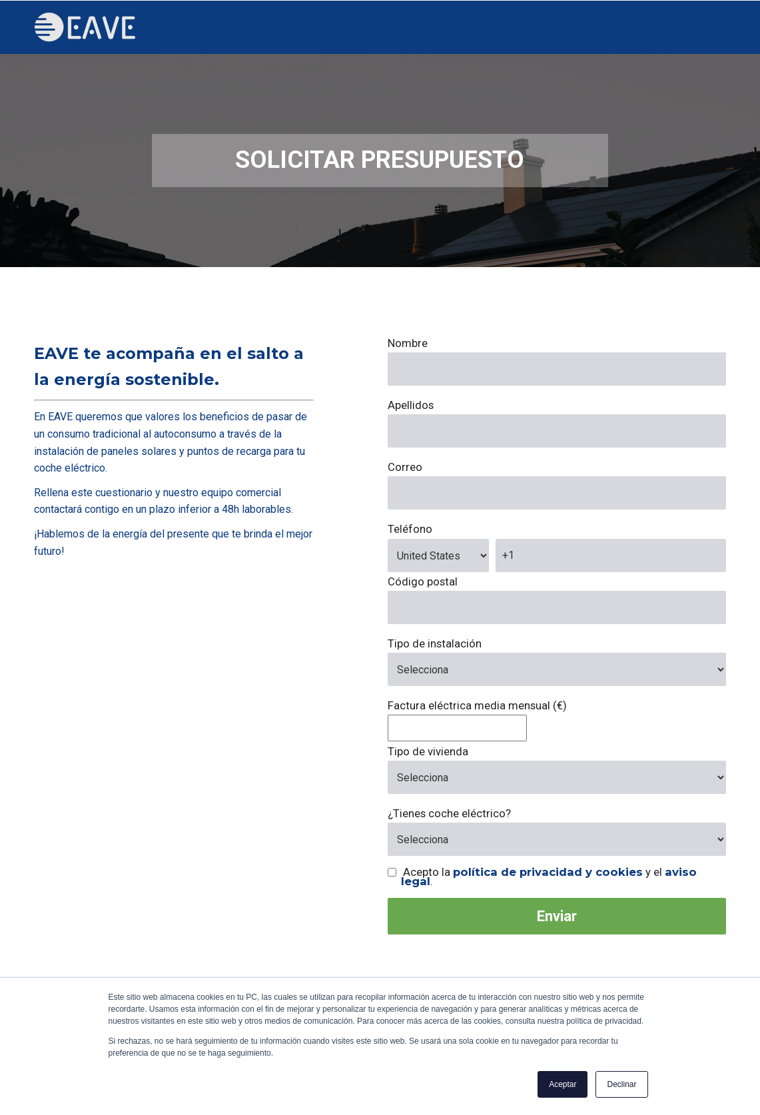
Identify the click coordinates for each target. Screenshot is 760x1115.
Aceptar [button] (562, 1084)
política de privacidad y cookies (548, 872)
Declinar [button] (621, 1084)
